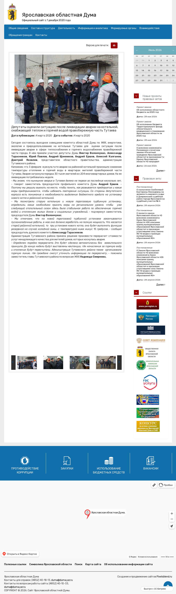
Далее (160, 170)
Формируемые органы (123, 28)
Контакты (41, 35)
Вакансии (150, 468)
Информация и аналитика (93, 28)
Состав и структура (43, 28)
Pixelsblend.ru (164, 576)
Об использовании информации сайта (128, 564)
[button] (168, 586)
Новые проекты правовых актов (152, 97)
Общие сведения (18, 28)
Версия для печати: (98, 45)
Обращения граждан (20, 35)
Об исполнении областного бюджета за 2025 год (150, 111)
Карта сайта (93, 564)
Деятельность (66, 28)
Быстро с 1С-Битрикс (155, 589)
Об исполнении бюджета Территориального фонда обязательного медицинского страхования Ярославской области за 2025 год (150, 130)
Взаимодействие (149, 28)
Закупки (67, 468)
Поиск (78, 564)
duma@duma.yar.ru (62, 580)
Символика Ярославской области (50, 564)
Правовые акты (152, 178)
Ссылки (147, 292)
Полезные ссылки (15, 564)
